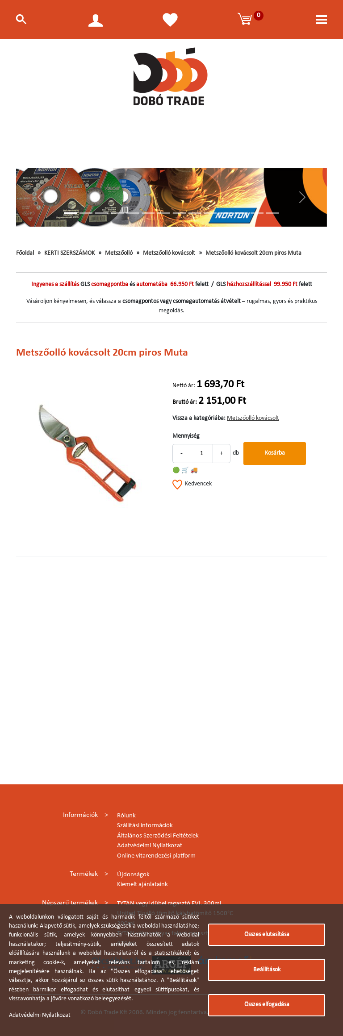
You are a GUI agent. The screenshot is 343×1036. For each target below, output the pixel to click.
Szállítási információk (145, 825)
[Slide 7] (163, 213)
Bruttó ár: (184, 402)
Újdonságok (133, 874)
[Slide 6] (148, 213)
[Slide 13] (257, 213)
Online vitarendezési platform (156, 856)
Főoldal (25, 253)
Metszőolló (119, 253)
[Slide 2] (85, 213)
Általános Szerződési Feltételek (158, 836)
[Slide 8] (179, 213)
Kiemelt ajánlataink (142, 884)
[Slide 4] (117, 213)
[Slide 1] (70, 213)
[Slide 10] (210, 213)
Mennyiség (186, 436)
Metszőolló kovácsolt (169, 253)
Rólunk (126, 815)
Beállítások (266, 970)
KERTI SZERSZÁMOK (69, 253)
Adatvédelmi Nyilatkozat (149, 845)
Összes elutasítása (266, 934)
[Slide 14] (272, 213)
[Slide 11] (225, 213)
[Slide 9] (194, 213)
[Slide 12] (241, 213)
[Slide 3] (101, 213)
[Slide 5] (132, 213)
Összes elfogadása (266, 1004)
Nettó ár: (183, 386)
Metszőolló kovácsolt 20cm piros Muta (253, 253)
